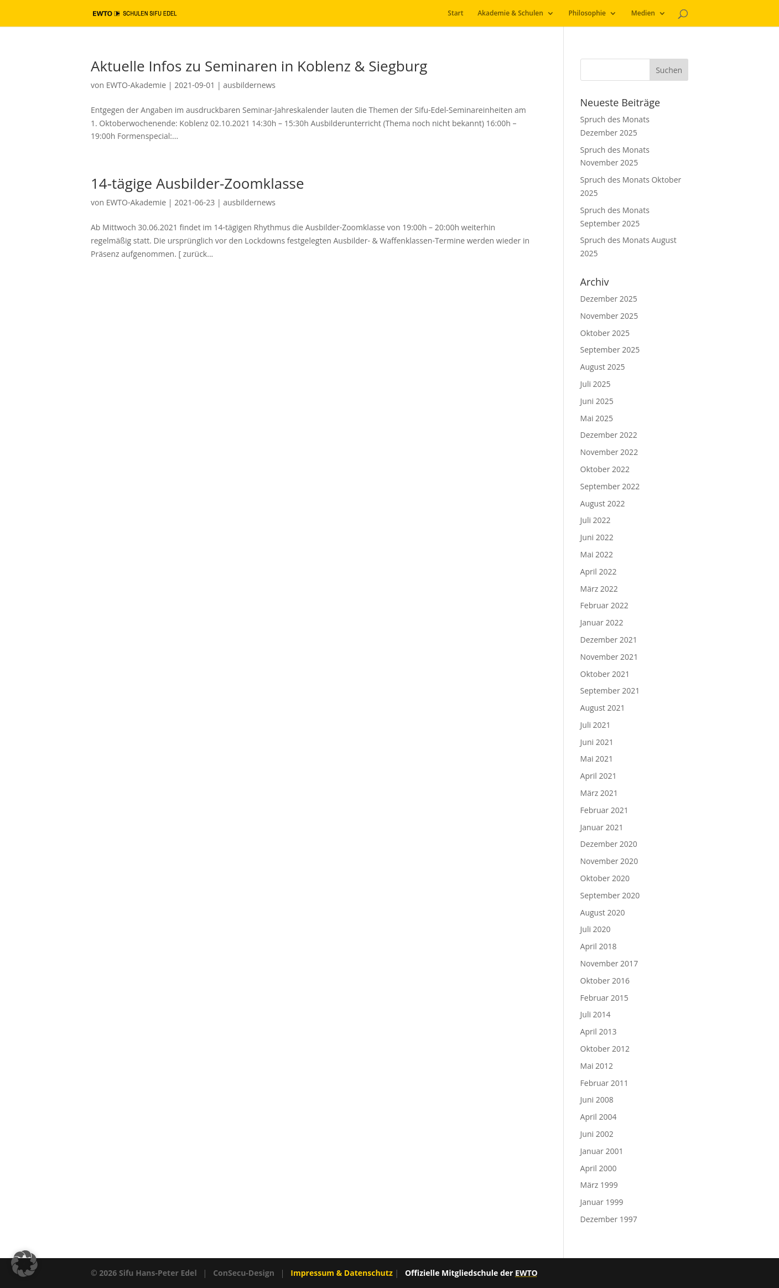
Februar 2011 (604, 1083)
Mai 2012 (597, 1066)
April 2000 (598, 1168)
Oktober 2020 (605, 878)
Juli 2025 (595, 384)
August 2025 (602, 366)
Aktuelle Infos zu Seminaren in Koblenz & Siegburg (259, 66)
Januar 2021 (602, 827)
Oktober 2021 (605, 674)
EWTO (526, 1273)
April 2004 (598, 1116)
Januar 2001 (602, 1151)
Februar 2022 (604, 605)
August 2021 (602, 707)
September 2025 (610, 349)
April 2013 (598, 1031)
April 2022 (598, 571)
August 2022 (602, 503)
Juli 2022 (595, 520)
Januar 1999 (602, 1202)
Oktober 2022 (605, 469)
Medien (643, 13)
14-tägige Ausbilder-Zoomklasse (197, 183)
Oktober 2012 (605, 1048)
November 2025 (609, 316)
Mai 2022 (597, 554)
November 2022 (609, 452)
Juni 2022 (597, 537)
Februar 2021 (604, 810)
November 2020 (609, 861)
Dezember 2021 (608, 639)
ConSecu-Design (243, 1273)
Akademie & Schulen (510, 13)
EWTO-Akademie (136, 85)
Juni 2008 (597, 1099)
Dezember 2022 (608, 435)
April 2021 (598, 775)
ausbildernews (249, 85)
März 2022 (599, 588)
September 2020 (610, 895)
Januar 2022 (602, 622)
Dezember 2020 (608, 844)
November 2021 (609, 656)
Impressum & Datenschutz (341, 1273)
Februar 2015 (604, 997)
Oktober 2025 (605, 333)
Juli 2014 (595, 1014)
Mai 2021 (597, 758)
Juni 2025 (597, 401)
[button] (24, 1263)
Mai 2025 (597, 418)
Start (455, 13)
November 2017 (609, 963)
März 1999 (599, 1185)
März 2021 (599, 793)
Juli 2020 (595, 929)
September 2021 (610, 690)
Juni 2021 (597, 742)
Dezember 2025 (608, 298)
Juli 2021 (595, 725)
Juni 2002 (597, 1134)
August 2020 (602, 912)
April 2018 (598, 946)
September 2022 (610, 486)
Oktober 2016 (605, 980)
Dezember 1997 (608, 1219)
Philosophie (587, 13)
